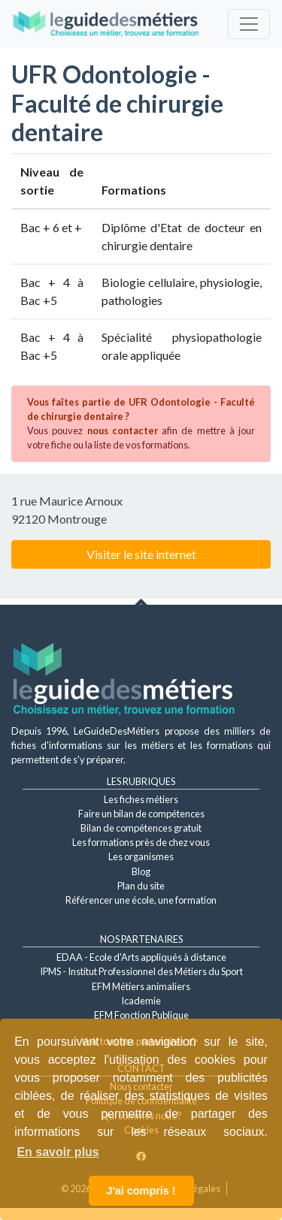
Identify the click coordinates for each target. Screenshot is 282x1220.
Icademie (141, 1001)
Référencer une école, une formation (141, 900)
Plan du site (141, 886)
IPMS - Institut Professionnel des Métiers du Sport (141, 971)
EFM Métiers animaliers (141, 986)
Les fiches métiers (141, 799)
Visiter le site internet (141, 554)
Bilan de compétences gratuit (141, 828)
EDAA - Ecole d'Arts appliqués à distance (141, 957)
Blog (141, 871)
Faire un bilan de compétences (141, 814)
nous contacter (122, 430)
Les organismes (141, 856)
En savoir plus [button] (58, 1152)
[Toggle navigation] (249, 24)
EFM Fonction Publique (141, 1015)
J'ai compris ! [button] (140, 1191)
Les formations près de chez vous (141, 842)
